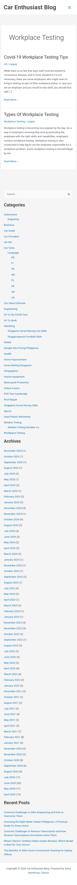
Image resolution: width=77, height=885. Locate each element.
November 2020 (13, 754)
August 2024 (11, 525)
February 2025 (12, 496)
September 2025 (13, 462)
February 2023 (12, 611)
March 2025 (11, 490)
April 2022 (9, 668)
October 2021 (11, 696)
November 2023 (13, 565)
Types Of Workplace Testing (31, 114)
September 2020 (13, 765)
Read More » (11, 100)
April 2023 (9, 599)
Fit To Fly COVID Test (16, 314)
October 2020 (11, 760)
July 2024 (9, 530)
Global (7, 342)
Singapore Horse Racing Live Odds (27, 330)
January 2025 (11, 502)
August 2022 (11, 645)
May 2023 (9, 593)
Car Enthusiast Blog (30, 7)
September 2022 (13, 639)
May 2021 (9, 719)
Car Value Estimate (14, 303)
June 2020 (10, 782)
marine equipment (14, 376)
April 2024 (9, 548)
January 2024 (11, 559)
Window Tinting (12, 422)
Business (9, 224)
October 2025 (11, 456)
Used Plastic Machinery (17, 416)
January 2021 (11, 742)
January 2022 (11, 685)
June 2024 (10, 536)
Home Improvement (15, 359)
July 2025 (9, 473)
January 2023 (11, 616)
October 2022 (11, 634)
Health (7, 353)
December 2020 (13, 748)
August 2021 (11, 702)
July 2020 (9, 777)
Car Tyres (9, 247)
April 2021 (9, 725)
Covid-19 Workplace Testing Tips (36, 57)
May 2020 (9, 788)
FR (12, 268)
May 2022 (9, 662)
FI (12, 263)
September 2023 (13, 576)
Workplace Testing (14, 121)
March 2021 (11, 731)
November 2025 (13, 450)
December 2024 (13, 508)
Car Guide (9, 230)
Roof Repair (10, 399)
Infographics (11, 370)
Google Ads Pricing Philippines (21, 347)
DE (13, 257)
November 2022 (13, 628)
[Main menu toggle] (69, 7)
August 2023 (11, 582)
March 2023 (11, 605)
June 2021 (10, 714)
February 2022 (12, 679)
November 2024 (13, 513)
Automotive (10, 214)
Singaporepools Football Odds (25, 336)
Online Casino (12, 388)
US (5, 64)
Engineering (10, 308)
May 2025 (9, 479)
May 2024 (9, 542)
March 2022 (11, 674)
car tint (8, 242)
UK (13, 291)
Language (13, 252)
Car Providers (11, 236)
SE (12, 285)
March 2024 (11, 553)
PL (12, 280)
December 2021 (13, 691)
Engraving (13, 219)
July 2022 (9, 651)
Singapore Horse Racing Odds (21, 405)
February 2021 (12, 737)
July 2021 (9, 708)
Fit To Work (10, 320)
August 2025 (11, 467)
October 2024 (11, 519)
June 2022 (10, 656)
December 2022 (13, 622)
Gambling (9, 325)
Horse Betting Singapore (18, 365)
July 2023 (9, 588)
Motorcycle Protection (16, 382)
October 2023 (11, 570)
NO (13, 274)
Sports (7, 411)
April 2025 (9, 485)
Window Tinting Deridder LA (23, 427)
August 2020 (11, 771)
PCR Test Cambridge (15, 393)
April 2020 (9, 794)
